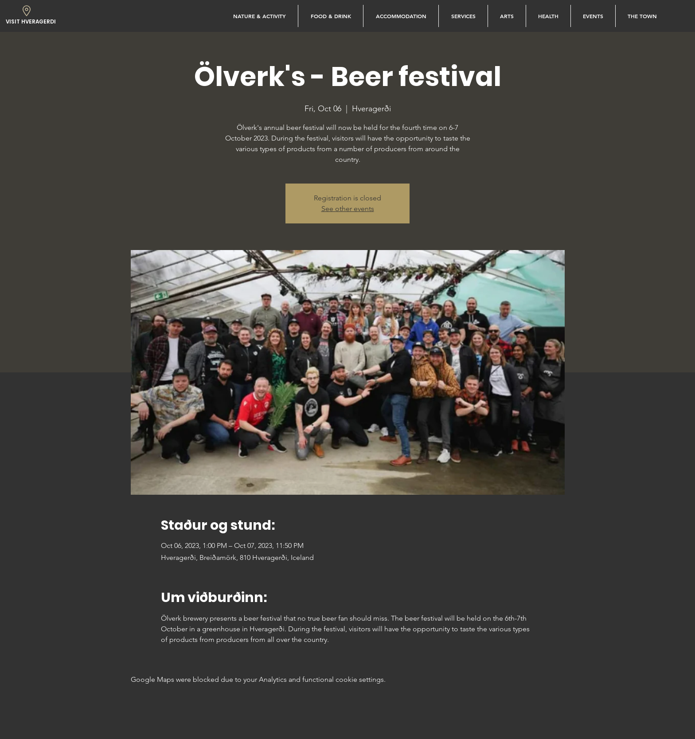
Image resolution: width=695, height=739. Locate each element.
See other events (347, 208)
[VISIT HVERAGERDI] (31, 21)
